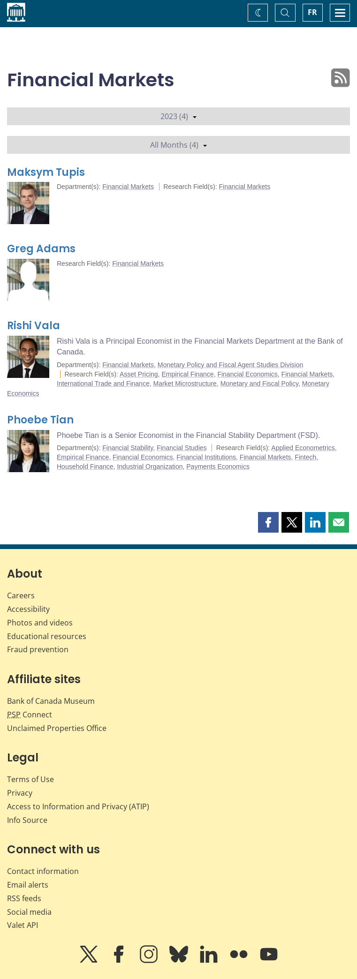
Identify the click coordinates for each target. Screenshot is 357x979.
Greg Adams (41, 248)
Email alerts (27, 885)
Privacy (19, 793)
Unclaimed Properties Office (56, 728)
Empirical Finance (187, 374)
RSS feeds (24, 898)
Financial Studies (182, 448)
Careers (21, 595)
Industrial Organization (149, 466)
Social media (29, 912)
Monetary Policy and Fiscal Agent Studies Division (230, 365)
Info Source (27, 820)
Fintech (305, 457)
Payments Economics (218, 466)
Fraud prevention (37, 649)
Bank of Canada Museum (51, 701)
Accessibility (28, 609)
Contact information (43, 871)
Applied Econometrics (302, 448)
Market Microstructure (184, 383)
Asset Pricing (139, 374)
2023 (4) (178, 116)
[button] (268, 522)
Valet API (22, 925)
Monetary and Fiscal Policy (259, 383)
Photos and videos (40, 623)
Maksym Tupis (46, 172)
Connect (29, 714)
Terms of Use (30, 779)
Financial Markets (128, 186)
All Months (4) (178, 145)
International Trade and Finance (103, 383)
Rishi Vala (33, 325)
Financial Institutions (206, 457)
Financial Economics (247, 374)
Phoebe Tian (40, 420)
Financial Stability (127, 448)
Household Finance (85, 466)
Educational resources (46, 636)
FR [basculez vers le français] (312, 12)
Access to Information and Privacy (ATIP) (78, 806)
